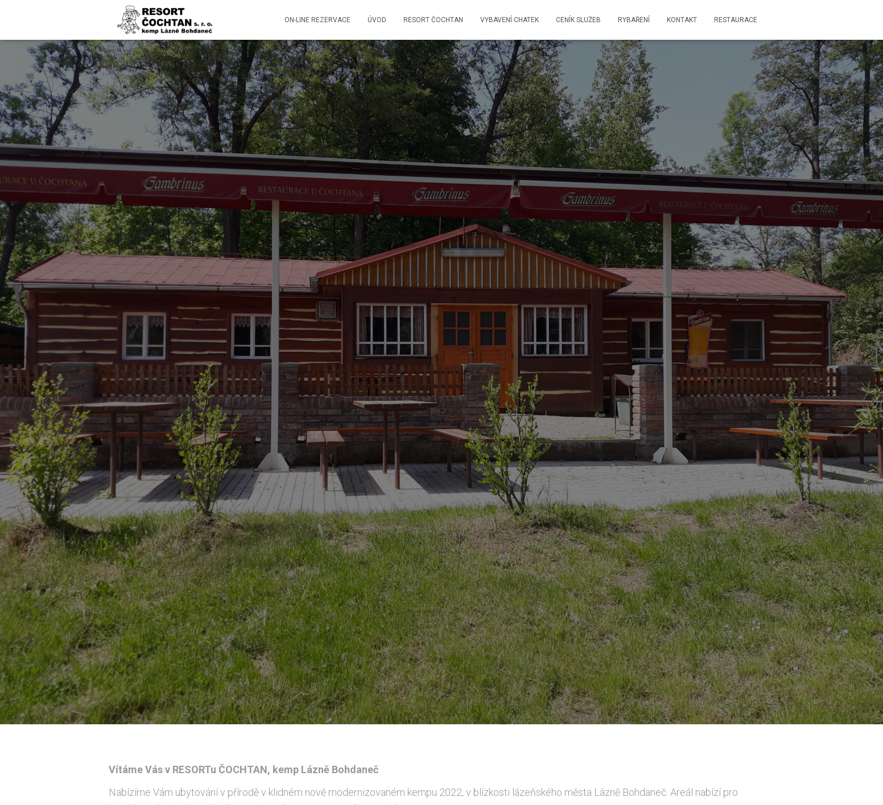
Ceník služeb (578, 20)
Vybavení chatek (509, 20)
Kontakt (682, 20)
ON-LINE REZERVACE (317, 20)
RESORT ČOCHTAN (433, 20)
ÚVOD (377, 20)
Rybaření (634, 20)
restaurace (735, 20)
